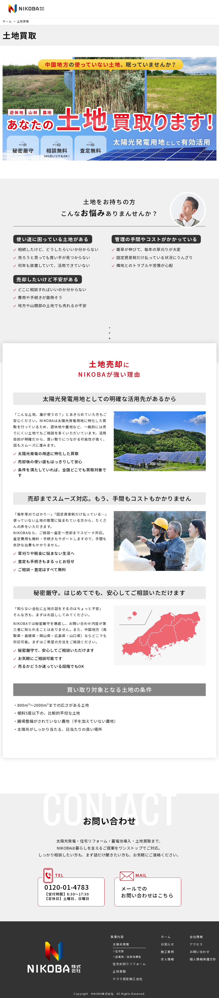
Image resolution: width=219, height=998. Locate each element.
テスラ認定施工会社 (128, 979)
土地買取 (119, 971)
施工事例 (98, 9)
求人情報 (119, 9)
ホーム (7, 21)
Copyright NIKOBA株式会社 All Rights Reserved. (109, 993)
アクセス (159, 9)
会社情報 (139, 9)
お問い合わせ (194, 9)
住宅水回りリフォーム (129, 964)
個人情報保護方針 (203, 959)
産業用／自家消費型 (128, 956)
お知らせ (58, 9)
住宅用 (119, 951)
